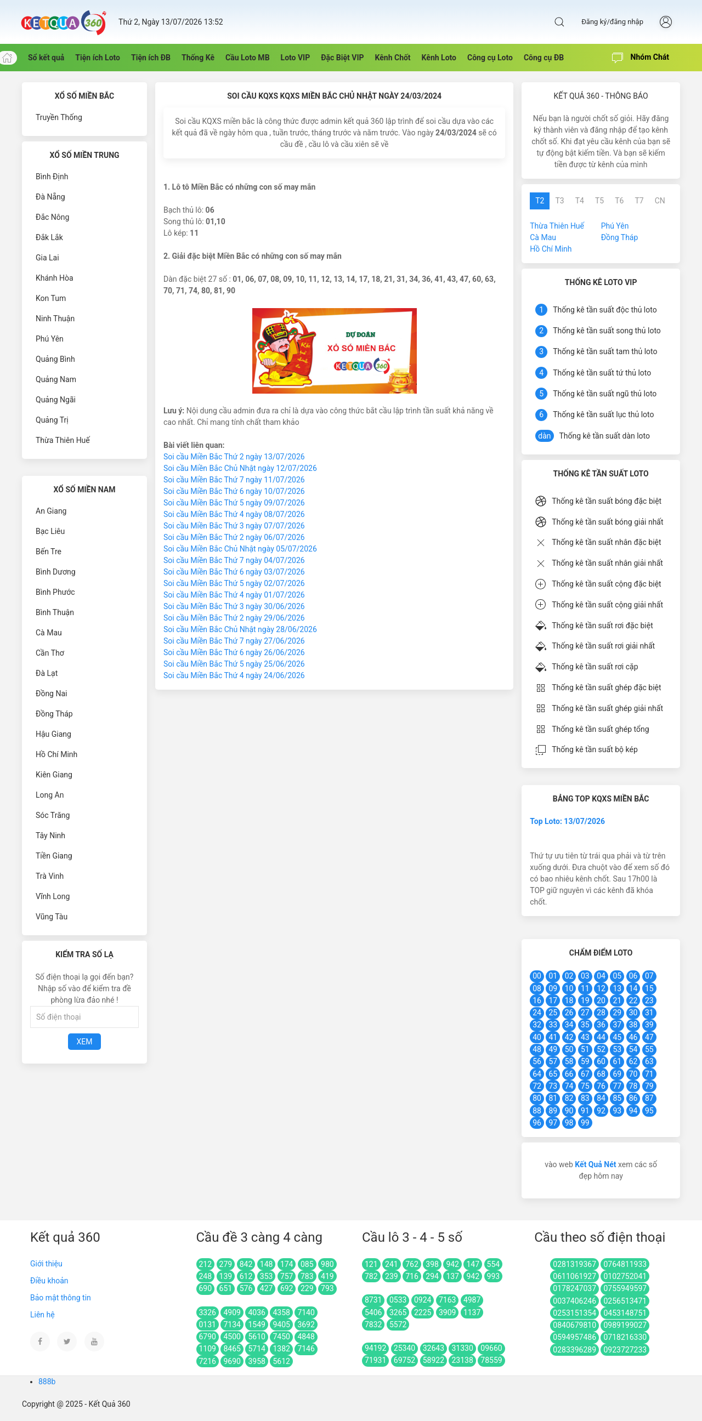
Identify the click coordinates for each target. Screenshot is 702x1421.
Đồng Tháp (54, 713)
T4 (579, 200)
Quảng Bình (55, 359)
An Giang (51, 511)
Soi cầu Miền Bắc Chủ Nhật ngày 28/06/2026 (240, 629)
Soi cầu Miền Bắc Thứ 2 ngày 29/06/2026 (234, 617)
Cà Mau (49, 632)
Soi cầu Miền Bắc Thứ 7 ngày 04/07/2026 (234, 560)
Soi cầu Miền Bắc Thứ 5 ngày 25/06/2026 (234, 664)
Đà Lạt (47, 673)
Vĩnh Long (53, 896)
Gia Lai (47, 257)
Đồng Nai (51, 693)
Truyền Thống (59, 117)
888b (46, 1381)
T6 (619, 200)
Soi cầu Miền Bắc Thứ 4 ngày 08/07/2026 (234, 514)
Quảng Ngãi (56, 399)
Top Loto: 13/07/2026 (567, 821)
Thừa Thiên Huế (63, 440)
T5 (599, 200)
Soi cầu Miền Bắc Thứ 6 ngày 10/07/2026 (234, 491)
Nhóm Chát (640, 58)
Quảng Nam (56, 379)
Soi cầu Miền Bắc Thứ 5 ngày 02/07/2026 (234, 583)
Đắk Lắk (49, 237)
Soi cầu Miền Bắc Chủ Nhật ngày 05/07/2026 (240, 548)
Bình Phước (55, 592)
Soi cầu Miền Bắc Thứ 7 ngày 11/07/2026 (234, 479)
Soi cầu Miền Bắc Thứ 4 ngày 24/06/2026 (234, 675)
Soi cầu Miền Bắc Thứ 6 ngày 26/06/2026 (234, 652)
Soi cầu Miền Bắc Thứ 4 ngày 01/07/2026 (234, 594)
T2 (539, 200)
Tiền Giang (54, 855)
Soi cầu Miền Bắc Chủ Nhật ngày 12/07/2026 (240, 468)
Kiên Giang (54, 774)
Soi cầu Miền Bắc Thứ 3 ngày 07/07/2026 (234, 525)
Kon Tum (51, 298)
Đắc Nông (52, 217)
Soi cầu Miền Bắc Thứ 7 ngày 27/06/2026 (234, 640)
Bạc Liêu (50, 531)
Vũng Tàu (51, 916)
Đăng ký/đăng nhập (612, 22)
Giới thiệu (46, 1263)
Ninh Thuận (55, 318)
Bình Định (52, 176)
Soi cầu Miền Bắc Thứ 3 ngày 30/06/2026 (234, 606)
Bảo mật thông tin (60, 1297)
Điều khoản (49, 1280)
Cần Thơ (50, 653)
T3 (559, 200)
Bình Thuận (55, 612)
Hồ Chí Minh (56, 754)
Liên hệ (42, 1314)
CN (660, 200)
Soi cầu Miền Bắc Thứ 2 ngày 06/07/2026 (234, 537)
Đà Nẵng (50, 196)
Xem (85, 1041)
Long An (50, 795)
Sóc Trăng (53, 815)
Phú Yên (50, 338)
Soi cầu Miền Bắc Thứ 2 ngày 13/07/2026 (234, 456)
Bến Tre (48, 551)
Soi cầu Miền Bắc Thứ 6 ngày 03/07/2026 (234, 571)
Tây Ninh (50, 835)
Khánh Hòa (54, 278)
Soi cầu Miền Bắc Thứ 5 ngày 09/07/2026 (234, 502)
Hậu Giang (53, 734)
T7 (639, 200)
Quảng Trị (52, 420)
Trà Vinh (50, 876)
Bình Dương (56, 571)
